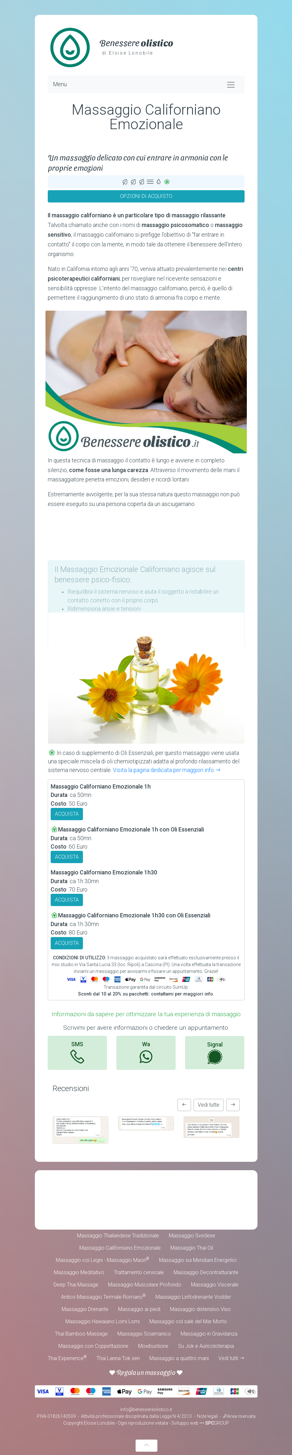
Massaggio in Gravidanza (209, 1334)
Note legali (207, 1416)
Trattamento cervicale (139, 1272)
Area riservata (239, 1416)
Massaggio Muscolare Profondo (144, 1285)
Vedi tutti (231, 1358)
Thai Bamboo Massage (81, 1334)
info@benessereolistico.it (146, 1409)
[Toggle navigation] (230, 84)
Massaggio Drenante (85, 1309)
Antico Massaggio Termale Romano (103, 1296)
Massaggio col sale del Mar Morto (188, 1321)
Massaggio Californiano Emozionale (120, 1248)
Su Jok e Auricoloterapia (206, 1346)
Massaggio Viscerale (214, 1285)
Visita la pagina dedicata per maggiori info (167, 770)
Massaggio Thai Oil (191, 1248)
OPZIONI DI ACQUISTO (146, 196)
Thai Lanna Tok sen (118, 1358)
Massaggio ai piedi (139, 1309)
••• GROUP (214, 1423)
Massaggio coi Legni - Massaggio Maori (102, 1259)
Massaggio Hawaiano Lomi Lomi (102, 1321)
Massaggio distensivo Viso (200, 1309)
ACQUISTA (67, 814)
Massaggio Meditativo (79, 1272)
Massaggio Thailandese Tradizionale (118, 1236)
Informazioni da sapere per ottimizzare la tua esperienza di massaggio (146, 1014)
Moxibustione (153, 1346)
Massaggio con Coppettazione (93, 1346)
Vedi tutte (208, 1105)
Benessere (136, 42)
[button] (184, 1105)
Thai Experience (67, 1358)
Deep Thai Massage (76, 1285)
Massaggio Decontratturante (206, 1272)
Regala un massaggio (146, 1372)
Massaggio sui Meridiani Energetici (198, 1260)
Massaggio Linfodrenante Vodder (193, 1297)
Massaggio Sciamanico (144, 1334)
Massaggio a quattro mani (179, 1358)
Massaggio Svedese (192, 1236)
